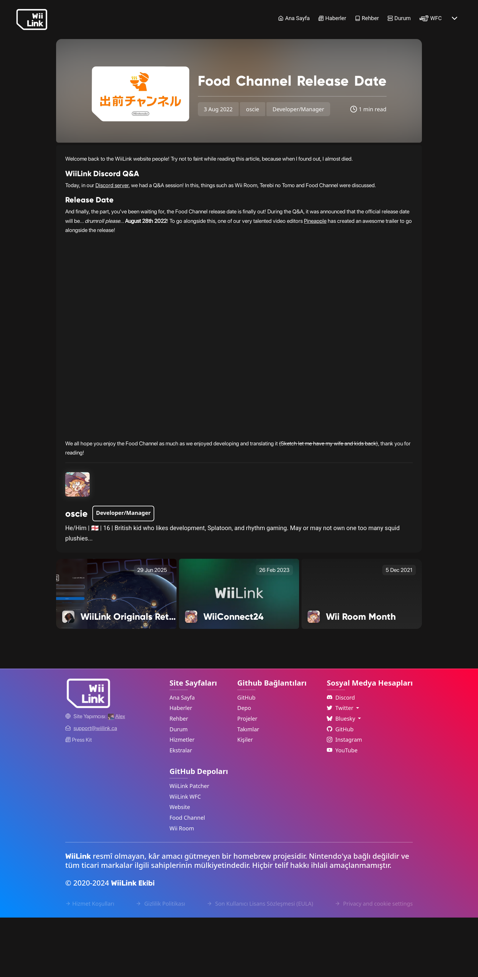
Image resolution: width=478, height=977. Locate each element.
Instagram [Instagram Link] (344, 799)
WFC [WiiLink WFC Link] (430, 18)
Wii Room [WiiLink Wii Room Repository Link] (181, 887)
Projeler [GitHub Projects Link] (247, 778)
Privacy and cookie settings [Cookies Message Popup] (374, 963)
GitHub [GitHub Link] (246, 756)
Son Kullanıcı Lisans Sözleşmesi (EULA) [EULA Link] (260, 963)
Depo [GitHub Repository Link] (244, 767)
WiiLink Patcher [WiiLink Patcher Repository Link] (189, 845)
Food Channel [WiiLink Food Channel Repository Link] (187, 877)
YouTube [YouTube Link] (342, 809)
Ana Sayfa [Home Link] (294, 18)
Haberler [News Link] (332, 18)
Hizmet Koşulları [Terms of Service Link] (89, 963)
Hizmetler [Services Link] (181, 799)
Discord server (112, 244)
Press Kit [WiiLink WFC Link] (78, 799)
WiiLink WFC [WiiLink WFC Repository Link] (185, 855)
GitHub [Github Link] (340, 788)
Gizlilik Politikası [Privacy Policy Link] (160, 963)
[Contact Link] (95, 787)
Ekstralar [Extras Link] (180, 809)
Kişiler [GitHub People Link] (245, 799)
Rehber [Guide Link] (367, 18)
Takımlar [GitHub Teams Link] (248, 788)
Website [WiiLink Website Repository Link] (179, 866)
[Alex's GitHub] (116, 775)
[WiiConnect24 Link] (239, 652)
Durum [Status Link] (399, 18)
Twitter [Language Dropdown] (341, 767)
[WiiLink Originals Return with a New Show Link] (116, 652)
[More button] (454, 18)
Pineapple (315, 280)
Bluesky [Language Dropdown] (342, 778)
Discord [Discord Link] (341, 756)
